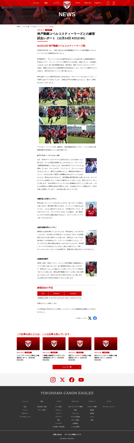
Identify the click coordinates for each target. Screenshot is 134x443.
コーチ (92, 416)
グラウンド (58, 416)
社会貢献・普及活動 (58, 426)
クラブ (77, 3)
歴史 (58, 420)
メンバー (56, 3)
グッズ (109, 401)
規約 (92, 420)
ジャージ (58, 413)
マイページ (75, 413)
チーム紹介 (58, 406)
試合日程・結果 (41, 406)
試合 (46, 3)
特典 (75, 410)
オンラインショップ (109, 406)
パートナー (58, 423)
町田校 (92, 413)
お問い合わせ (57, 434)
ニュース (36, 3)
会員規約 (75, 423)
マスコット (58, 410)
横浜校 (92, 410)
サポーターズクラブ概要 (75, 406)
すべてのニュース (25, 416)
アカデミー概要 (92, 406)
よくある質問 (75, 426)
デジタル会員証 (75, 416)
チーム (25, 410)
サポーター (88, 3)
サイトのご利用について (73, 434)
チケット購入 (42, 410)
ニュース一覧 (67, 367)
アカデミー (98, 3)
